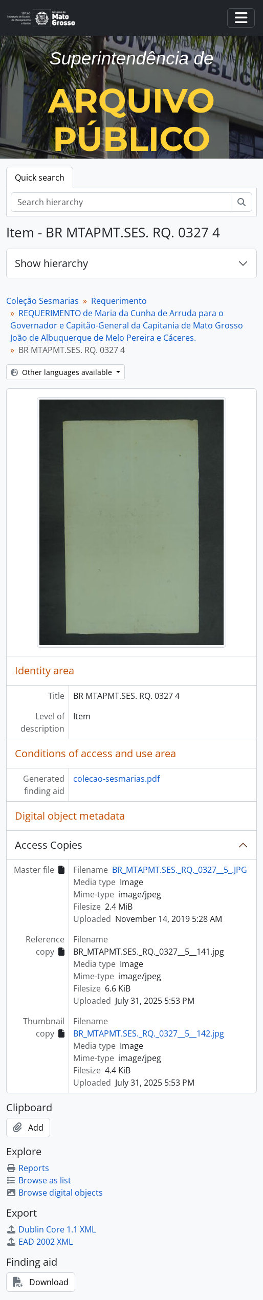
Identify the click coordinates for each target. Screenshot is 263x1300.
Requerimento (119, 300)
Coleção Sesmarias (42, 300)
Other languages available (62, 372)
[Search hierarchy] (121, 202)
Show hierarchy (51, 263)
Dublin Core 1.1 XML (51, 1229)
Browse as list (38, 1180)
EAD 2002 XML (39, 1241)
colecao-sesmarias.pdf (116, 778)
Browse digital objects (54, 1192)
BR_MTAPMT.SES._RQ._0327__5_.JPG (179, 869)
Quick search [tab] (39, 177)
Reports (27, 1168)
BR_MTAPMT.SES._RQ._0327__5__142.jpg (148, 1033)
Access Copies (48, 845)
